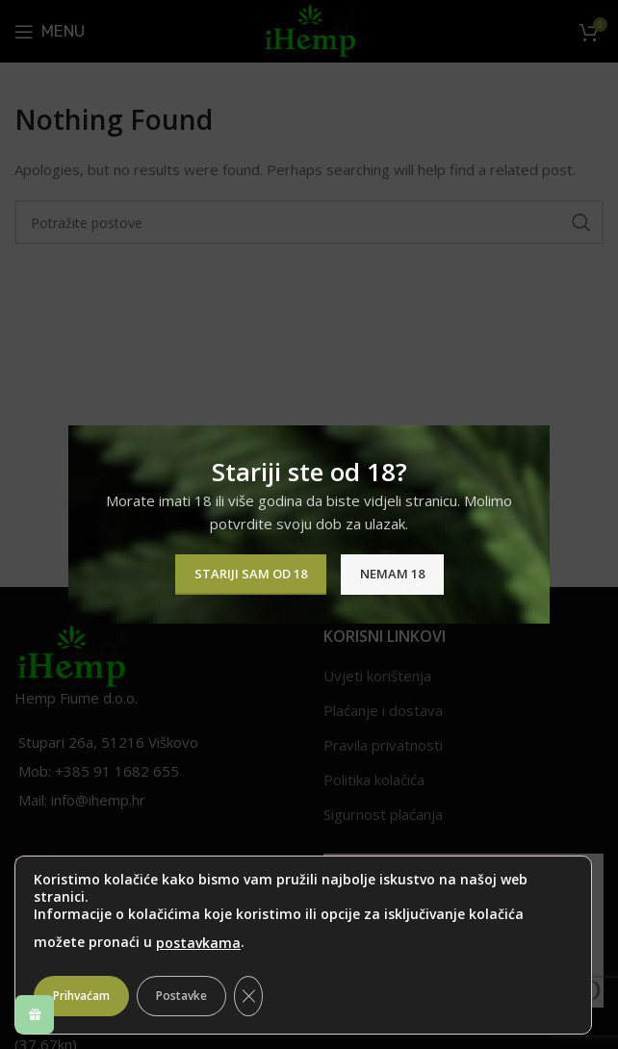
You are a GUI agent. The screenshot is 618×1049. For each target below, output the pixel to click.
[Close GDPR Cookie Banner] (248, 996)
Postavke (181, 995)
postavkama (198, 943)
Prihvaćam (81, 995)
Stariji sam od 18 (250, 573)
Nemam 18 (392, 573)
